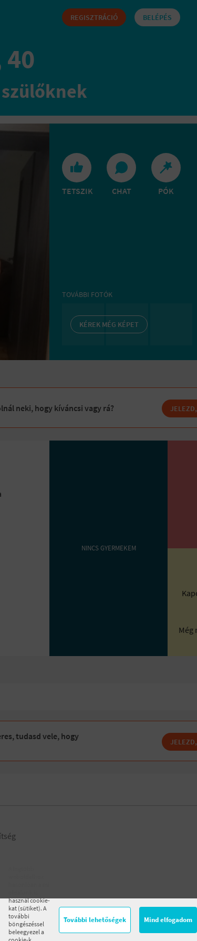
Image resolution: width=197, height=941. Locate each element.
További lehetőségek (95, 919)
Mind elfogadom (168, 919)
